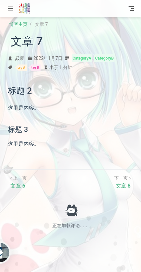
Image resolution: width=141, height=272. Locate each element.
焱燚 (19, 58)
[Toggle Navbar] (131, 8)
